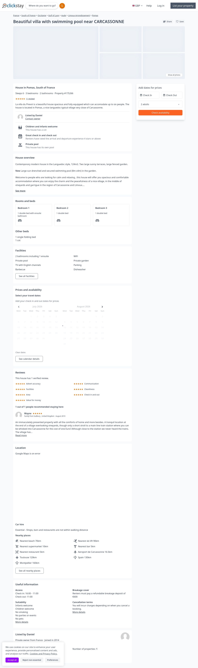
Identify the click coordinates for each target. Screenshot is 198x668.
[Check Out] (172, 95)
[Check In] (148, 95)
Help (149, 5)
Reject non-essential (32, 660)
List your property (183, 5)
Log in (160, 5)
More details (21, 621)
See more (20, 190)
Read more (21, 435)
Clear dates (20, 352)
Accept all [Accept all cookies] (12, 660)
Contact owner (32, 118)
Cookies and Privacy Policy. (43, 653)
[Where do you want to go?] (41, 5)
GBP (137, 5)
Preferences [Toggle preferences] (52, 660)
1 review (30, 98)
